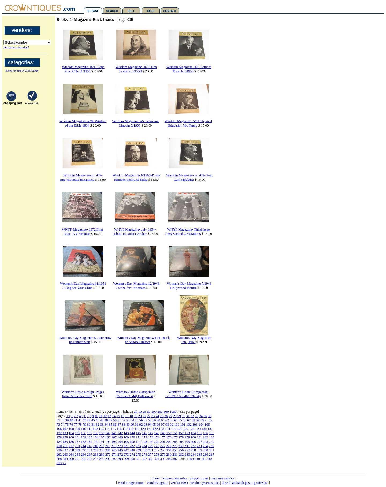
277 (150, 454)
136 (83, 433)
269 (102, 454)
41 (75, 420)
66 (184, 420)
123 (161, 429)
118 (130, 429)
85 (110, 424)
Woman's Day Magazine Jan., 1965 (194, 340)
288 (59, 459)
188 (83, 442)
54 (132, 420)
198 (144, 442)
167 (114, 437)
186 (71, 442)
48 (106, 420)
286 (205, 454)
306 (169, 459)
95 (154, 424)
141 (114, 433)
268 (95, 454)
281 (175, 454)
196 (132, 442)
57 (145, 420)
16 (122, 416)
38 (62, 420)
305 (162, 459)
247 (126, 450)
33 (196, 416)
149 (162, 433)
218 (107, 446)
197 (138, 442)
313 (59, 463)
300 (132, 459)
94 (149, 424)
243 (102, 450)
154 (193, 433)
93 (145, 424)
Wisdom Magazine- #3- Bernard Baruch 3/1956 (188, 69)
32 (192, 416)
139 (102, 433)
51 (119, 420)
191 (102, 442)
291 (77, 459)
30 (183, 416)
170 (132, 437)
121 (149, 429)
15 (118, 416)
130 (204, 429)
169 (126, 437)
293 (89, 459)
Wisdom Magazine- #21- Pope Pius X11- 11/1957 (83, 69)
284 (193, 454)
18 (131, 416)
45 (93, 420)
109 (77, 429)
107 (65, 429)
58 (149, 420)
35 (205, 416)
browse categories (174, 478)
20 (140, 416)
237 (65, 450)
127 (185, 429)
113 (101, 429)
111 (89, 429)
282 (181, 454)
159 (65, 437)
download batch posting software (245, 483)
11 (101, 416)
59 (154, 420)
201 (162, 442)
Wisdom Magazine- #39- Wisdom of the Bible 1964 (82, 123)
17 (127, 416)
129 (198, 429)
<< (68, 416)
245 (114, 450)
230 (181, 446)
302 (144, 459)
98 (167, 424)
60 (158, 420)
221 (126, 446)
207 (199, 442)
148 (156, 433)
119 (137, 429)
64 (175, 420)
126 (179, 429)
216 (95, 446)
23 (153, 416)
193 (114, 442)
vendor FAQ (179, 483)
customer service (222, 478)
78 (80, 424)
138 (95, 433)
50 (148, 412)
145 (138, 433)
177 (175, 437)
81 (93, 424)
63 (171, 420)
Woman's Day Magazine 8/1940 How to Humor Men (85, 340)
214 (83, 446)
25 (144, 412)
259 (199, 450)
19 (135, 416)
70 (202, 420)
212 (71, 446)
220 (120, 446)
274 (132, 454)
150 (169, 433)
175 (162, 437)
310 (197, 459)
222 (132, 446)
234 (205, 446)
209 (211, 442)
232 (193, 446)
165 (102, 437)
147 (150, 433)
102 (189, 424)
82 (97, 424)
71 (206, 420)
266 (83, 454)
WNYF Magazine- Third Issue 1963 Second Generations (187, 231)
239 (77, 450)
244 (108, 450)
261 (211, 450)
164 (95, 437)
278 (156, 454)
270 (108, 454)
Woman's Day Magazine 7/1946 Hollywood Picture (189, 285)
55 (136, 420)
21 (144, 416)
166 (108, 437)
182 (205, 437)
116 (119, 429)
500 (166, 412)
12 (105, 416)
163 (89, 437)
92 (141, 424)
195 (126, 442)
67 (189, 420)
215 (89, 446)
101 (182, 424)
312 (209, 459)
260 (205, 450)
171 (138, 437)
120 (143, 429)
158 (59, 437)
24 (157, 416)
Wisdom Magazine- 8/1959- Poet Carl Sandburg (189, 177)
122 (155, 429)
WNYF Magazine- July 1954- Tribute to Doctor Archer (134, 231)
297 (114, 459)
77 (75, 424)
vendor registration (131, 483)
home (155, 478)
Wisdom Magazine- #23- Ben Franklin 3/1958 (136, 69)
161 (77, 437)
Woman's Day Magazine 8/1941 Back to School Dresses (143, 340)
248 (132, 450)
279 (162, 454)
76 (71, 424)
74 (62, 424)
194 (120, 442)
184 (59, 442)
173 (150, 437)
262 (59, 454)
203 (175, 442)
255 (175, 450)
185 (65, 442)
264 (71, 454)
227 (162, 446)
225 (150, 446)
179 (187, 437)
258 (193, 450)
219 (114, 446)
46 (97, 420)
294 (95, 459)
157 (211, 433)
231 (187, 446)
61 (163, 420)
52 (123, 420)
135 (77, 433)
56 (141, 420)
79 (84, 424)
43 (84, 420)
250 (160, 412)
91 (136, 424)
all (135, 412)
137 (89, 433)
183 (211, 437)
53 (128, 420)
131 (210, 429)
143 (126, 433)
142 (120, 433)
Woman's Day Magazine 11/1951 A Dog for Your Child (83, 285)
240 (83, 450)
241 (89, 450)
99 (171, 424)
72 (210, 420)
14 (114, 416)
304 (156, 459)
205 (187, 442)
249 (138, 450)
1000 (173, 412)
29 (179, 416)
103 (195, 424)
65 (180, 420)
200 (156, 442)
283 (187, 454)
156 (205, 433)
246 (120, 450)
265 (77, 454)
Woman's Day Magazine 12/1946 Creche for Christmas (136, 285)
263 (65, 454)
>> (64, 463)
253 (162, 450)
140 (108, 433)
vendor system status (204, 483)
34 (201, 416)
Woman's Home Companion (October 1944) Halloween (135, 394)
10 (140, 412)
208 (205, 442)
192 (108, 442)
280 (169, 454)
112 (95, 429)
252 (156, 450)
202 (169, 442)
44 (88, 420)
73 (58, 424)
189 (89, 442)
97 (163, 424)
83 (101, 424)
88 (123, 424)
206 (193, 442)
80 (88, 424)
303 (150, 459)
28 (175, 416)
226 (156, 446)
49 (110, 420)
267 (89, 454)
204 (181, 442)
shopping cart (199, 478)
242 (95, 450)
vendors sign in (157, 483)
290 (71, 459)
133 (65, 433)
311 (203, 459)
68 (193, 420)
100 (154, 412)
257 (187, 450)
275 (138, 454)
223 (138, 446)
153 (187, 433)
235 (211, 446)
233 (199, 446)
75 (67, 424)
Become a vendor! (16, 47)
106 (59, 429)
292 (83, 459)
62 (167, 420)
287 (211, 454)
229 (174, 446)
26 (166, 416)
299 (126, 459)
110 (83, 429)
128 (192, 429)
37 (58, 420)
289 (65, 459)
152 (181, 433)
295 (102, 459)
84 (106, 424)
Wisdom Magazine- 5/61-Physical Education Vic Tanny (188, 123)
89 (128, 424)
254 (169, 450)
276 (144, 454)
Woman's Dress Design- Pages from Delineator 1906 (82, 394)
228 (169, 446)
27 (170, 416)
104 (201, 424)
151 (175, 433)
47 (101, 420)
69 (197, 420)
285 (199, 454)
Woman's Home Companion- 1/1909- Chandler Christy (187, 394)
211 (65, 446)
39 (67, 420)
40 (71, 420)
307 (175, 459)
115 (113, 429)
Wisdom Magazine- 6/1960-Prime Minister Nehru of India (136, 177)
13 (109, 416)
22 (148, 416)
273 (126, 454)
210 (59, 446)
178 (181, 437)
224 (144, 446)
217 (101, 446)
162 (83, 437)
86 (115, 424)
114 (107, 429)
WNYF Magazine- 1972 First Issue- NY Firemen (82, 231)
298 (120, 459)
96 (158, 424)
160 (71, 437)
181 (199, 437)
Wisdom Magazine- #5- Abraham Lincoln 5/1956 (135, 123)
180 (193, 437)
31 (188, 416)
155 (199, 433)
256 (181, 450)
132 (59, 433)
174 (156, 437)
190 (95, 442)
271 (114, 454)
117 (125, 429)
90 (132, 424)
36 (209, 416)
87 (119, 424)
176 (169, 437)
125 (173, 429)
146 (144, 433)
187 (77, 442)
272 (120, 454)
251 (150, 450)
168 (120, 437)
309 (191, 459)
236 (59, 450)
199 (150, 442)
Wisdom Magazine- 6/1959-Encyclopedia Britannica (81, 177)
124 (167, 429)
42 (80, 420)
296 (108, 459)
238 (71, 450)
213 (77, 446)
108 (71, 429)
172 (144, 437)
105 (207, 424)
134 (71, 433)
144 (132, 433)
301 (138, 459)
